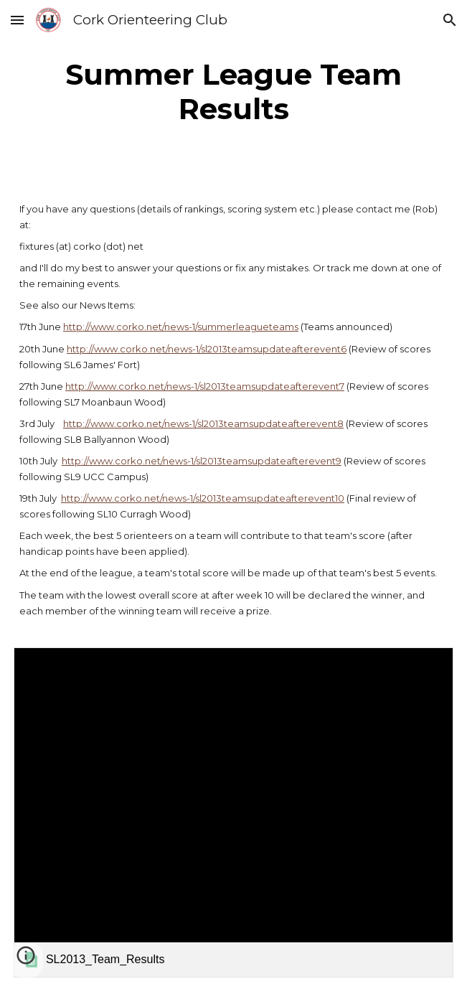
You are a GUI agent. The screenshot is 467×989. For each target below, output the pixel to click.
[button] (17, 19)
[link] (233, 812)
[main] (233, 92)
